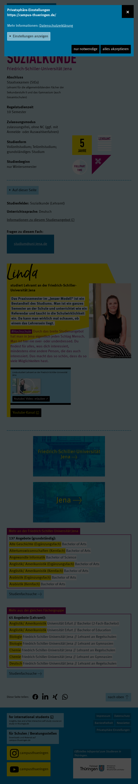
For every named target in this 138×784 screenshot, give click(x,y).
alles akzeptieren (116, 49)
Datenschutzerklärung (56, 26)
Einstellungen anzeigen (30, 36)
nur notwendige (85, 49)
